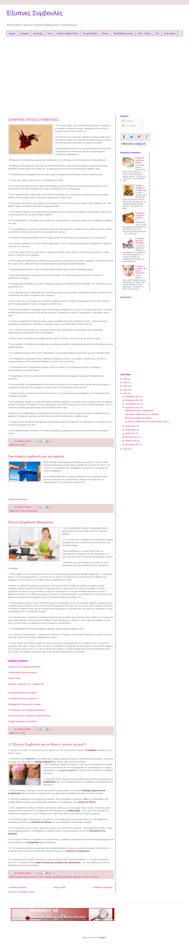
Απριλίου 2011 (131, 437)
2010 (125, 449)
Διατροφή (37, 33)
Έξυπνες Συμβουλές (34, 13)
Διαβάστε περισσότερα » (18, 499)
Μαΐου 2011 (130, 433)
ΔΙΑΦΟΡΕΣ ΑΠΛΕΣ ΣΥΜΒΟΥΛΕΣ (33, 119)
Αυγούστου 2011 (132, 407)
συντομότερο (94, 877)
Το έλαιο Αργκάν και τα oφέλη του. (141, 187)
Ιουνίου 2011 (131, 430)
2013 (125, 386)
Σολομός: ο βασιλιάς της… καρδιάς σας (26, 684)
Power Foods (14, 678)
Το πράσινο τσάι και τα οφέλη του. (23, 698)
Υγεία (49, 33)
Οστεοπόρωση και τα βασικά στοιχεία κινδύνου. (29, 715)
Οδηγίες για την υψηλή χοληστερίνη (24, 667)
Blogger (102, 937)
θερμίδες (26, 877)
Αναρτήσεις (128, 121)
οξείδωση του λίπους (81, 877)
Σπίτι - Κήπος (144, 33)
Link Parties (169, 33)
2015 (125, 379)
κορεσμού (48, 877)
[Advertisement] (34, 75)
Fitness (105, 33)
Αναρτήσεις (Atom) (27, 892)
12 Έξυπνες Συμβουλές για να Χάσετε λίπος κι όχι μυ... (147, 422)
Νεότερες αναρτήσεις (17, 887)
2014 (125, 382)
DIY (157, 33)
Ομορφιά (24, 33)
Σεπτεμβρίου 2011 (133, 404)
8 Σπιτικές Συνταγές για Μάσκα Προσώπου (140, 269)
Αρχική (12, 33)
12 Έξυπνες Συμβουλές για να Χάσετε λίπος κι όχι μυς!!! (47, 744)
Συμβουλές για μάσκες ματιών (139, 160)
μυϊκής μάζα (67, 877)
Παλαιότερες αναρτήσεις (103, 887)
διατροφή (18, 877)
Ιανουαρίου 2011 (132, 444)
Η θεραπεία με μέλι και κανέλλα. (22, 672)
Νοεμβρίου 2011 (132, 400)
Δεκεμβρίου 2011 (132, 396)
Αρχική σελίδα (59, 887)
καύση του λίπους (37, 877)
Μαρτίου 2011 (131, 441)
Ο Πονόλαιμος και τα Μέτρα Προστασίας (26, 710)
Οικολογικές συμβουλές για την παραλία (36, 456)
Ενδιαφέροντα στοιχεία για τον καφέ (24, 704)
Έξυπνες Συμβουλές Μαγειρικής (30, 522)
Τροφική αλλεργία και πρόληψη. (22, 721)
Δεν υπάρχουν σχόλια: (23, 441)
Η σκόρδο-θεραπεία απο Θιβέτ (22, 693)
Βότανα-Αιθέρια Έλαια (67, 33)
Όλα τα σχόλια (129, 126)
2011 (125, 393)
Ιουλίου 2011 (131, 426)
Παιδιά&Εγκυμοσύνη (123, 33)
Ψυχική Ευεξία (90, 33)
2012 (125, 390)
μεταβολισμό (57, 877)
